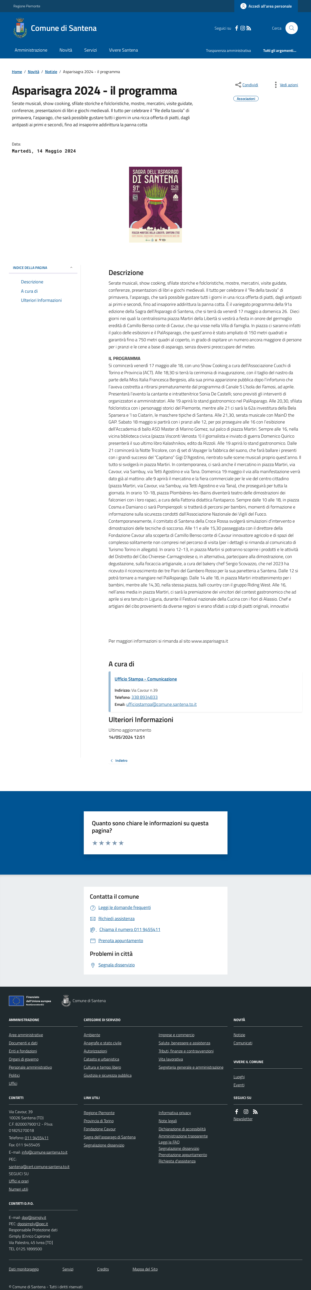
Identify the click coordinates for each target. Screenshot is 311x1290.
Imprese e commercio (176, 1035)
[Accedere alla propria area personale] (266, 6)
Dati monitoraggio (24, 1269)
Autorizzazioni (95, 1051)
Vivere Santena (123, 50)
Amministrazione (31, 50)
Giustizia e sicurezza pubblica (108, 1075)
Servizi (90, 50)
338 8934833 (144, 697)
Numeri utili (18, 1189)
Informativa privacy (175, 1113)
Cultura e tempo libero (102, 1067)
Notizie (51, 72)
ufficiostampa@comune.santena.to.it (161, 704)
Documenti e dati (23, 1043)
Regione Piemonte (26, 6)
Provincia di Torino (99, 1121)
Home (17, 72)
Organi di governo (23, 1059)
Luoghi (239, 1077)
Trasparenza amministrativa (228, 50)
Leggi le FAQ (169, 1142)
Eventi (239, 1085)
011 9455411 (37, 1138)
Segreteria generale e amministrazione (191, 1067)
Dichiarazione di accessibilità (182, 1129)
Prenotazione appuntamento (183, 1155)
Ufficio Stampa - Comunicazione (146, 678)
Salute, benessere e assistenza (184, 1043)
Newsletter (243, 1119)
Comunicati (243, 1043)
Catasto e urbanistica (101, 1059)
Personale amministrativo (30, 1067)
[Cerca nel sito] (289, 28)
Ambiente (92, 1035)
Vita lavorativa (171, 1059)
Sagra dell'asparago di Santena (110, 1137)
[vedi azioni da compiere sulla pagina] (285, 85)
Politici (14, 1075)
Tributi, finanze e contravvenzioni (186, 1051)
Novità (65, 50)
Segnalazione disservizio (104, 1145)
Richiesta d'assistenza (177, 1161)
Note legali (168, 1121)
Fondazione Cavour (100, 1129)
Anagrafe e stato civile (102, 1043)
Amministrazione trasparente (183, 1136)
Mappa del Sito (145, 1269)
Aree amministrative (26, 1035)
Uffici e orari (19, 1181)
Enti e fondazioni (23, 1051)
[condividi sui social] (246, 85)
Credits (103, 1269)
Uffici (13, 1083)
